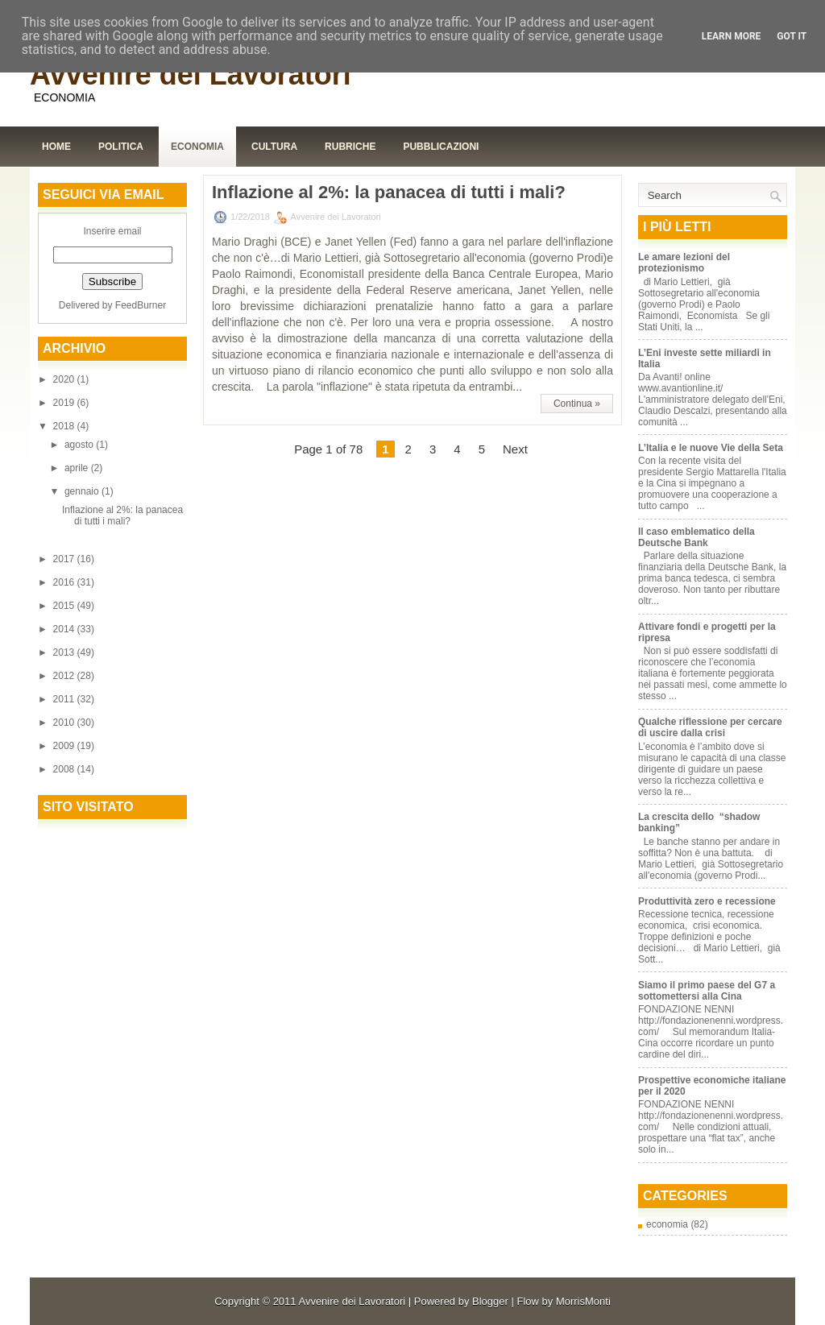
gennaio (83, 491)
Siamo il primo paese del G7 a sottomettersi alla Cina (706, 990)
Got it (791, 36)
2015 (65, 605)
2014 (65, 629)
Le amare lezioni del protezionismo (684, 262)
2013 (65, 652)
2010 (65, 722)
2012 (65, 675)
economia (667, 1224)
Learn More (731, 36)
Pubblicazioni (441, 146)
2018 (65, 426)
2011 (65, 699)
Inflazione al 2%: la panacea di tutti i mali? (122, 515)
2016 (65, 582)
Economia (197, 146)
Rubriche (350, 146)
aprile (77, 468)
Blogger (490, 1301)
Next (515, 449)
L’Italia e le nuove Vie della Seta (710, 447)
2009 (65, 746)
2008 (65, 769)
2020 (65, 379)
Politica (120, 146)
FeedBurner (140, 305)
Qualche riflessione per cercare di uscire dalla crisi (710, 727)
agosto (80, 444)
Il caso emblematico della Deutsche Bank (696, 537)
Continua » (576, 403)
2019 (65, 402)
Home (56, 146)
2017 (65, 559)
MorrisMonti (583, 1301)
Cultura (274, 146)
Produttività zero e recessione (707, 901)
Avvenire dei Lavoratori (190, 74)
